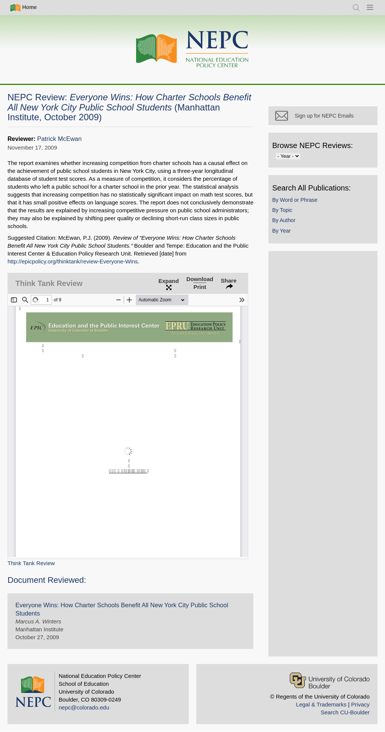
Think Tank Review (31, 563)
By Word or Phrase (294, 200)
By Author (284, 220)
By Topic (282, 210)
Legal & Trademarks (321, 704)
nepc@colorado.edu (84, 707)
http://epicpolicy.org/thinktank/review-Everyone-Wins (73, 261)
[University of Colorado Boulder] (330, 680)
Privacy (360, 704)
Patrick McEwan (59, 138)
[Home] (192, 49)
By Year (281, 231)
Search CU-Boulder (345, 712)
